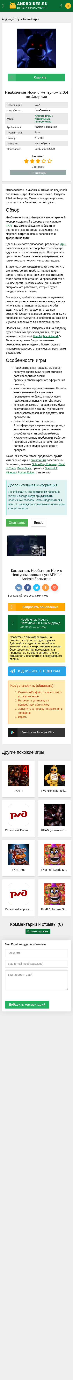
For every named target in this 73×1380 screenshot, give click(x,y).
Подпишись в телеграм (35, 671)
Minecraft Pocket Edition (20, 472)
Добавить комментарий (27, 1004)
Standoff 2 (51, 468)
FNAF (9, 225)
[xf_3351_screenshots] (26, 546)
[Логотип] (32, 6)
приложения (38, 460)
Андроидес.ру (10, 19)
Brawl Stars (24, 468)
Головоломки (43, 121)
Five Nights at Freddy (46, 336)
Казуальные (42, 118)
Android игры (31, 19)
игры (63, 244)
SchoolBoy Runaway (44, 464)
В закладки (38, 172)
